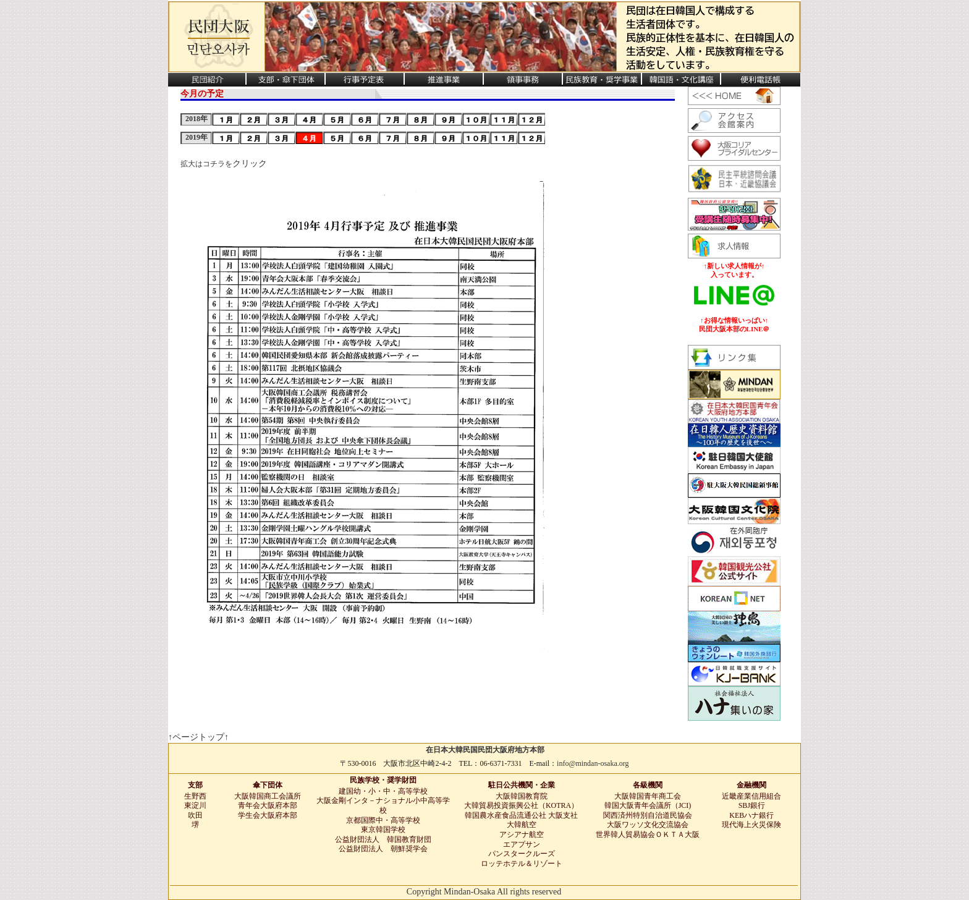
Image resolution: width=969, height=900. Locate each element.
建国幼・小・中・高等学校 (383, 791)
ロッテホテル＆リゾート (521, 863)
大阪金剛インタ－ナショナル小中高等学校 (383, 805)
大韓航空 (521, 824)
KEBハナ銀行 (751, 815)
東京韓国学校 (383, 829)
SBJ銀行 (751, 805)
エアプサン (521, 844)
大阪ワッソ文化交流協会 (647, 824)
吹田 (195, 815)
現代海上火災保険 (751, 824)
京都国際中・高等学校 (383, 820)
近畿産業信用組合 (751, 796)
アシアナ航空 (521, 834)
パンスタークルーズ (521, 853)
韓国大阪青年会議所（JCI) (648, 805)
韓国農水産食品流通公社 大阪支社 (521, 815)
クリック (249, 163)
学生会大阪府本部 (267, 815)
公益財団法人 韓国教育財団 (383, 839)
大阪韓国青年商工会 (647, 796)
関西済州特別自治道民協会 (647, 815)
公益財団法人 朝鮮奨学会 (383, 848)
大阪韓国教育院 (522, 796)
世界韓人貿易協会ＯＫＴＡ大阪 (648, 834)
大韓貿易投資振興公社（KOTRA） (521, 805)
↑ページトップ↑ (198, 737)
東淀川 (195, 805)
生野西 (195, 796)
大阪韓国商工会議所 (267, 796)
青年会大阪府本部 (267, 805)
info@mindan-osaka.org (592, 763)
